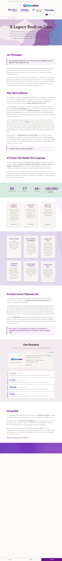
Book (52, 559)
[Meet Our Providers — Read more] (48, 216)
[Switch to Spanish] (48, 14)
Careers (27, 1)
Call (10, 559)
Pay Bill (23, 1)
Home (9, 17)
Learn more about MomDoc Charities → (18, 437)
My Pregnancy (18, 1)
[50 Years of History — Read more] (14, 215)
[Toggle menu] (54, 14)
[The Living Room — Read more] (31, 215)
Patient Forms (10, 1)
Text (31, 559)
